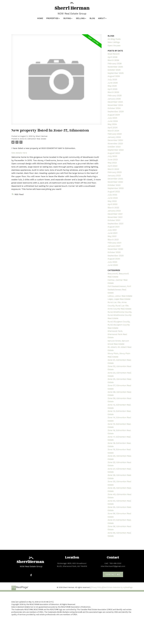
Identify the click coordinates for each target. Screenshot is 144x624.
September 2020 (116, 255)
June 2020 (113, 265)
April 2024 (112, 127)
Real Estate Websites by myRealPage (118, 587)
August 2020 (114, 258)
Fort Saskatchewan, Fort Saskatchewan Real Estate (119, 289)
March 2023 (113, 169)
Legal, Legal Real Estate (119, 299)
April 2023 (112, 166)
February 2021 (114, 242)
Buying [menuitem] (67, 18)
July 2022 (112, 194)
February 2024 (115, 134)
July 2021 (112, 230)
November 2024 (115, 105)
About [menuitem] (101, 18)
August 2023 (114, 153)
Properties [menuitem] (52, 18)
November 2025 (115, 67)
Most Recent (113, 54)
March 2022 (113, 207)
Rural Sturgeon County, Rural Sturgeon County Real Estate (119, 324)
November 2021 (115, 217)
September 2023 (116, 150)
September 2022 (116, 188)
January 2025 (114, 99)
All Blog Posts (114, 39)
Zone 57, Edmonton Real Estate (33, 139)
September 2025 (116, 73)
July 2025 (112, 79)
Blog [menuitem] (92, 18)
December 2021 (115, 214)
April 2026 (112, 57)
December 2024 (115, 102)
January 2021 (114, 246)
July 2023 (112, 156)
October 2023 (114, 146)
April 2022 (112, 204)
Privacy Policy (96, 587)
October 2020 (114, 252)
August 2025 (114, 76)
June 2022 (113, 198)
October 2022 (114, 185)
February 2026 (115, 63)
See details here (19, 153)
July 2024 (112, 118)
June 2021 (112, 233)
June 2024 (113, 121)
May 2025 (112, 86)
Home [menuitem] (40, 18)
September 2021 (115, 223)
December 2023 (115, 140)
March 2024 (113, 130)
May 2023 (112, 162)
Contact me (113, 574)
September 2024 (116, 111)
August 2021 (114, 226)
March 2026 (113, 60)
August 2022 (114, 191)
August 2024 (114, 115)
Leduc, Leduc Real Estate (120, 296)
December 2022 (115, 178)
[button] (31, 575)
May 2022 (112, 201)
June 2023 (113, 159)
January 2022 (114, 210)
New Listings (114, 42)
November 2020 (115, 249)
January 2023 (114, 175)
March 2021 (113, 239)
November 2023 (115, 143)
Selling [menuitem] (80, 18)
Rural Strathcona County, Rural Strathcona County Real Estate (120, 315)
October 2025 (114, 70)
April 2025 (112, 89)
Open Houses (114, 45)
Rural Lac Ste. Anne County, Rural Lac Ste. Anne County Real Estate (119, 305)
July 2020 (112, 262)
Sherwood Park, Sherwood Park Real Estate (117, 334)
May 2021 (112, 236)
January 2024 (114, 137)
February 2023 (115, 172)
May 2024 (112, 124)
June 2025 (113, 83)
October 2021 (114, 220)
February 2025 (115, 95)
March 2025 (113, 92)
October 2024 (114, 108)
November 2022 (115, 182)
